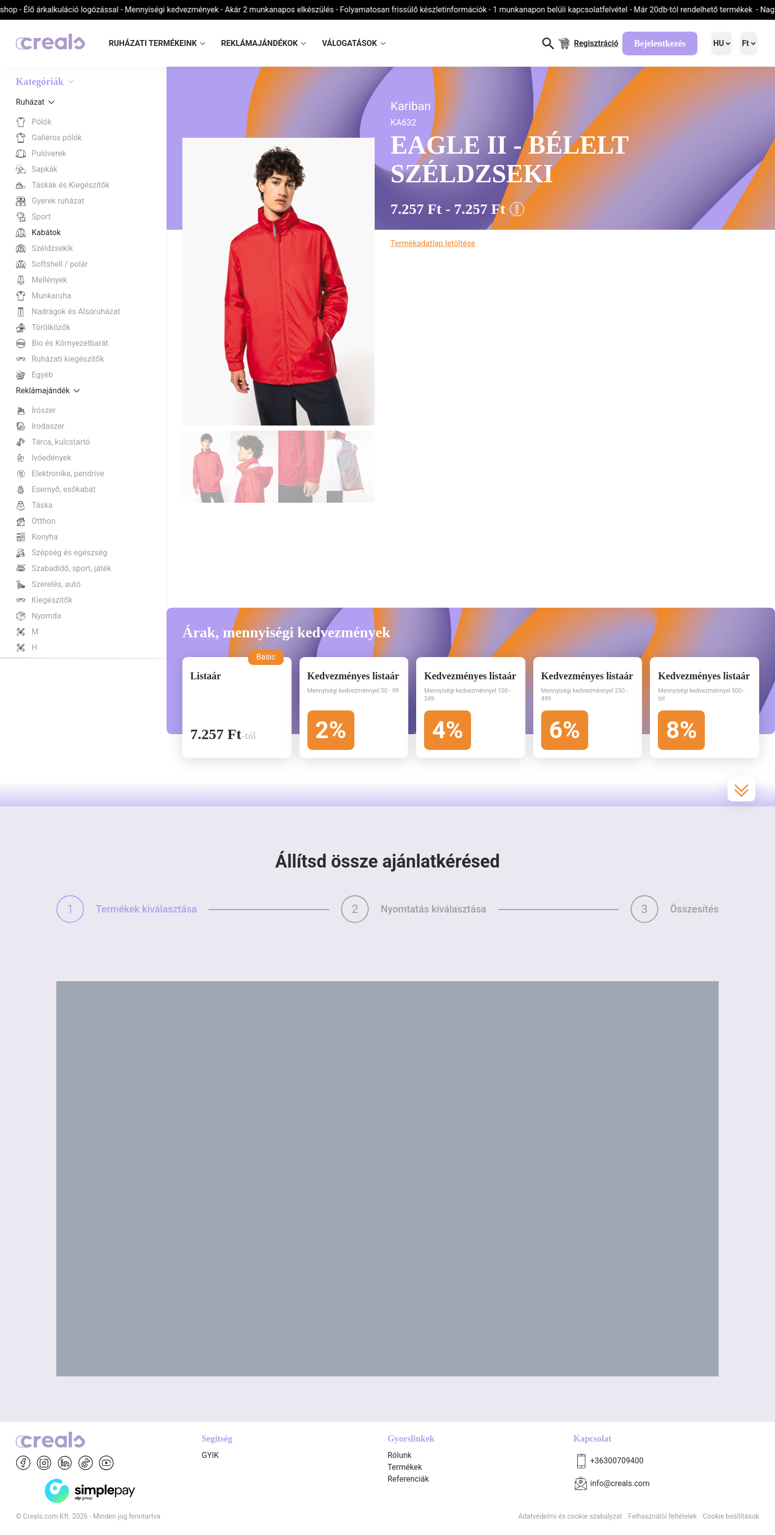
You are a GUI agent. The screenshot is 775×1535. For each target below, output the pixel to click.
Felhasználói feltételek (662, 1516)
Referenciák (408, 1479)
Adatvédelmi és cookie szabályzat (570, 1516)
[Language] (721, 43)
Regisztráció (596, 43)
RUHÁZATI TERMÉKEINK (157, 43)
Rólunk (400, 1455)
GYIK (210, 1455)
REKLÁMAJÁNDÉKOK (263, 43)
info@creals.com (620, 1483)
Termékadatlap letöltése (432, 243)
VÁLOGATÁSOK (353, 43)
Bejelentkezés (660, 43)
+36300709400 (617, 1460)
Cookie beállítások (731, 1516)
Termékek (405, 1467)
